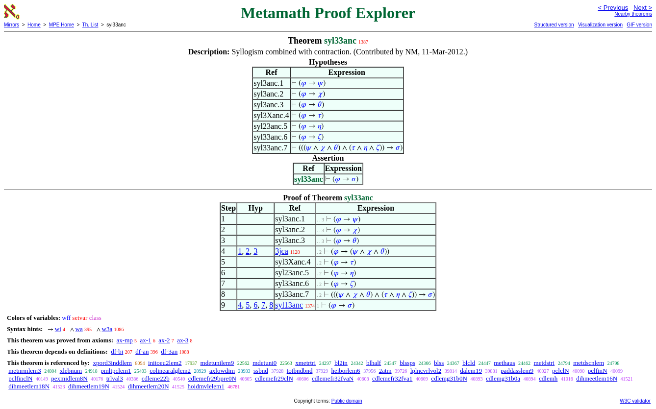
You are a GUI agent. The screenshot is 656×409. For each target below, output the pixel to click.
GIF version (639, 24)
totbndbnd (300, 370)
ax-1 (145, 340)
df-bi (117, 351)
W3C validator (635, 401)
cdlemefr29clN (274, 378)
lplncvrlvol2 (426, 370)
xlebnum (71, 370)
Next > (642, 7)
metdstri (544, 362)
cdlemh (548, 378)
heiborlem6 (345, 370)
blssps (407, 362)
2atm (385, 370)
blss (439, 362)
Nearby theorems (633, 14)
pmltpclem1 (116, 370)
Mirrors (11, 24)
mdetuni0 (264, 362)
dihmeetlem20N (148, 386)
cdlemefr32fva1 (392, 378)
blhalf (373, 362)
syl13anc (289, 305)
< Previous (613, 7)
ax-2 (164, 340)
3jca (281, 251)
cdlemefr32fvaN (332, 378)
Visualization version (600, 24)
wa (79, 329)
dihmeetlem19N (88, 386)
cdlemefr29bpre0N (212, 378)
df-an (142, 351)
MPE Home (61, 24)
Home (34, 24)
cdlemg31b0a (503, 378)
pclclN (560, 370)
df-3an (169, 351)
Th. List (90, 24)
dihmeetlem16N (596, 378)
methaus (504, 362)
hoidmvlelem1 (206, 386)
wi (58, 329)
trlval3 (114, 378)
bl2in (341, 362)
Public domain (346, 401)
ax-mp (125, 340)
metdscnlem (588, 362)
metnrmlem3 (24, 370)
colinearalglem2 (170, 370)
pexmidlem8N (69, 378)
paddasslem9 (517, 370)
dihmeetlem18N (29, 386)
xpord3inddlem (112, 362)
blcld (468, 362)
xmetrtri (305, 362)
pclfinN (597, 370)
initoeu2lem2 (165, 362)
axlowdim (222, 370)
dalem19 (471, 370)
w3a (107, 329)
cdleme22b (156, 378)
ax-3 (182, 340)
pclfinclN (20, 378)
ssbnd (260, 370)
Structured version (554, 24)
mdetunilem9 (217, 362)
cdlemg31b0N (449, 378)
